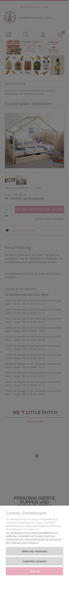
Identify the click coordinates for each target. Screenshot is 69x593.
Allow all (34, 571)
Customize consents (34, 561)
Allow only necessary (34, 551)
